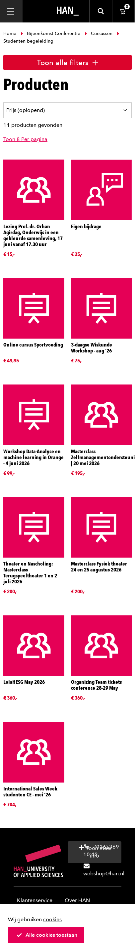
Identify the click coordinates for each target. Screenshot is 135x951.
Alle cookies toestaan (46, 935)
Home (10, 33)
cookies (52, 919)
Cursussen (98, 33)
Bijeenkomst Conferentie (50, 33)
